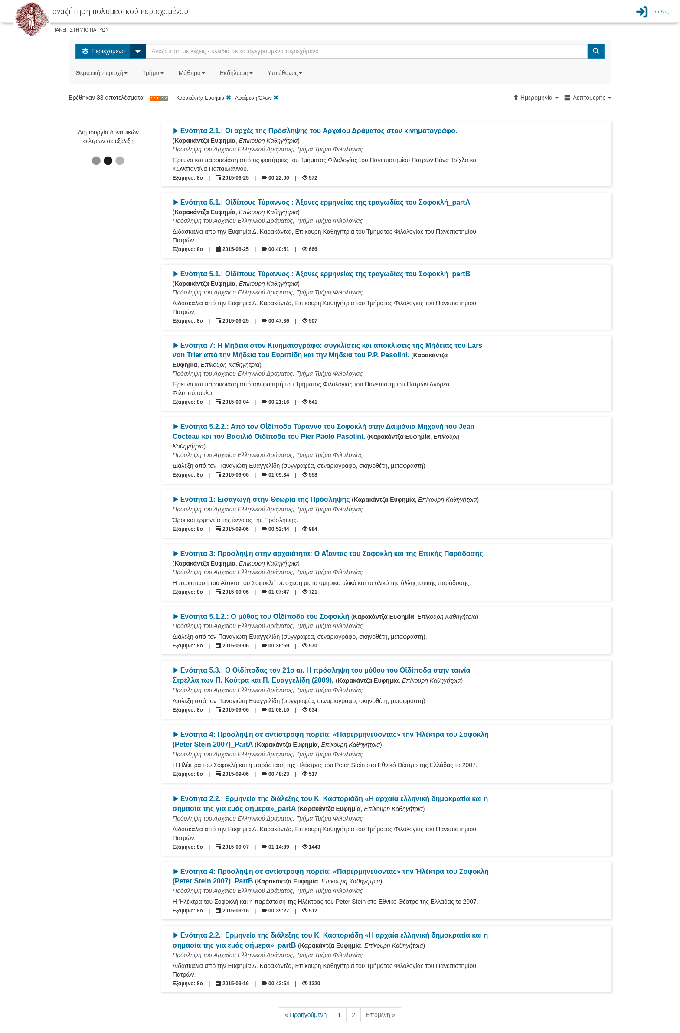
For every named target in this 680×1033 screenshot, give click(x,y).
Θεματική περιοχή (102, 72)
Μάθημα (193, 72)
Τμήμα (153, 72)
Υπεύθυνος (286, 72)
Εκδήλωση (237, 72)
